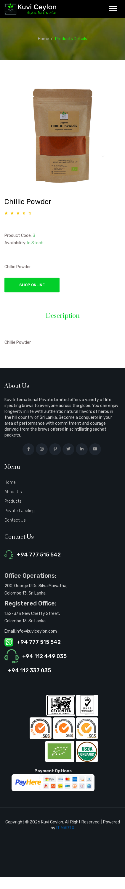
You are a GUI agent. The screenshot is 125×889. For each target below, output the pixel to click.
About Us (13, 491)
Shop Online (32, 285)
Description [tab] (63, 316)
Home (43, 38)
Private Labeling (19, 510)
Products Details (71, 38)
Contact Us (15, 520)
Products (13, 501)
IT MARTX (65, 828)
